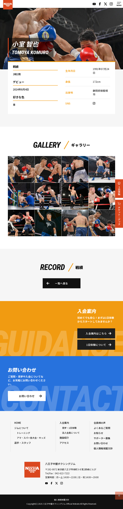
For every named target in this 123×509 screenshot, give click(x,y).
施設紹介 (64, 437)
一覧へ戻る (61, 283)
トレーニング (23, 432)
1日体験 (119, 188)
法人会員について (71, 432)
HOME (17, 422)
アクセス (64, 442)
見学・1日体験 (69, 427)
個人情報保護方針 (103, 448)
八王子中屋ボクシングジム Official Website (8, 4)
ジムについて (21, 428)
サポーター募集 (102, 438)
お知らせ (98, 433)
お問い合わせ (101, 443)
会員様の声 (100, 422)
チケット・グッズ (119, 213)
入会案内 (64, 422)
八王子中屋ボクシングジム (32, 473)
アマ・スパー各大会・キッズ (31, 437)
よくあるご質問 (102, 428)
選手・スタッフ (22, 442)
